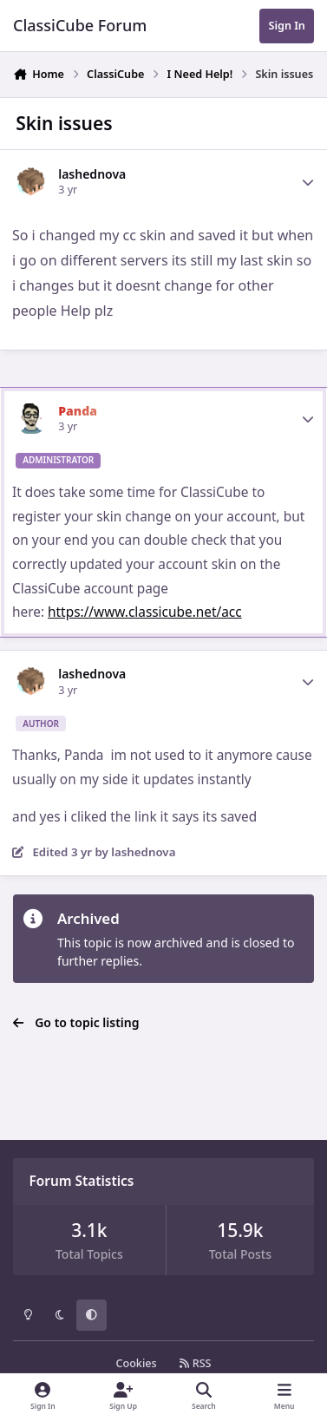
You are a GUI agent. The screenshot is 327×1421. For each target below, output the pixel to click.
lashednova (92, 174)
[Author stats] (308, 182)
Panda (77, 411)
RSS (195, 1363)
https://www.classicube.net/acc (145, 612)
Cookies (135, 1363)
